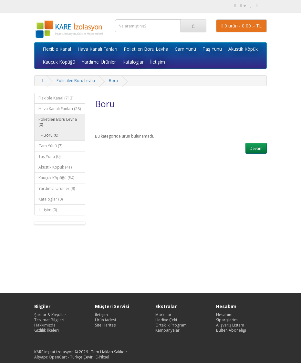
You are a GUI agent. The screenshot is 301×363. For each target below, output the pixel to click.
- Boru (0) (48, 135)
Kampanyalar (167, 330)
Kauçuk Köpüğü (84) (56, 178)
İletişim (157, 62)
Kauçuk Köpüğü (59, 62)
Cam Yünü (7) (50, 146)
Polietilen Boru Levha (146, 49)
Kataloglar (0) (50, 199)
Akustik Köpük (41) (55, 167)
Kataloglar (133, 62)
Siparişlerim (227, 320)
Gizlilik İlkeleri (46, 330)
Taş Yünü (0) (49, 156)
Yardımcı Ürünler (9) (56, 188)
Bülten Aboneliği (231, 330)
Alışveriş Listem (230, 325)
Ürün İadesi (105, 320)
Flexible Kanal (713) (55, 98)
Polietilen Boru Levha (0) (57, 122)
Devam (256, 148)
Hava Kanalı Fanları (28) (59, 108)
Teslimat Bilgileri (49, 320)
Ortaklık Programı (171, 325)
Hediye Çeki (166, 320)
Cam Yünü (185, 49)
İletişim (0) (47, 210)
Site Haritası (106, 325)
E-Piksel (102, 357)
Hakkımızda (45, 325)
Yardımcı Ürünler (99, 62)
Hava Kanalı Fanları (97, 49)
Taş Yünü (212, 49)
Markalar (163, 314)
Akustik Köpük (243, 49)
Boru (113, 80)
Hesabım (224, 314)
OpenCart (58, 357)
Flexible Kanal (57, 49)
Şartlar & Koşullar (50, 314)
